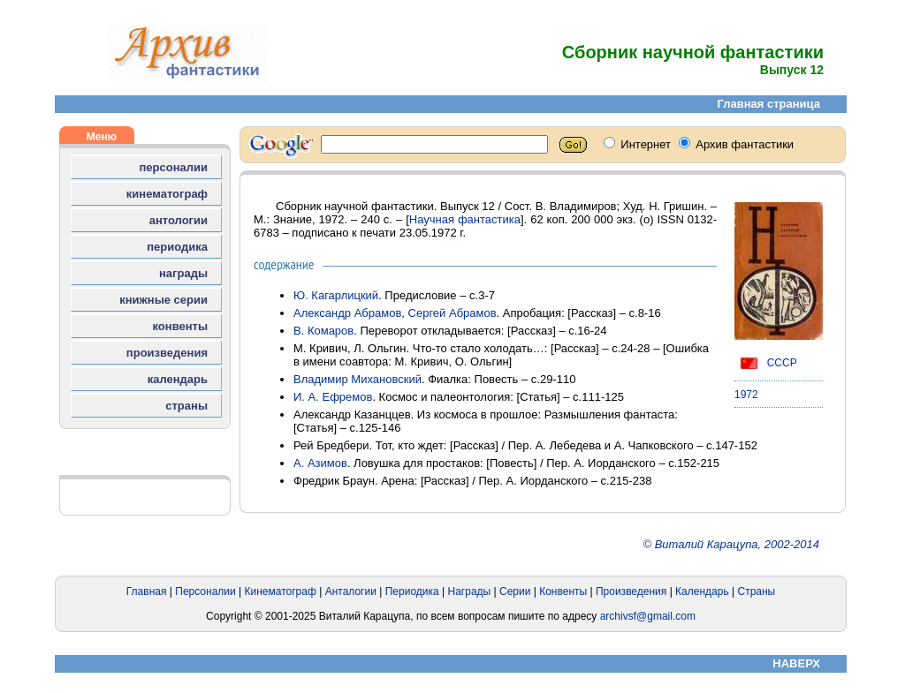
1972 (746, 394)
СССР (765, 363)
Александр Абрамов (347, 313)
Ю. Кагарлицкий (335, 295)
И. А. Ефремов (332, 396)
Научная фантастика (465, 219)
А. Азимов (320, 463)
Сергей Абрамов (452, 313)
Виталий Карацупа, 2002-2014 (737, 544)
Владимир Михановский (357, 379)
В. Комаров (323, 330)
